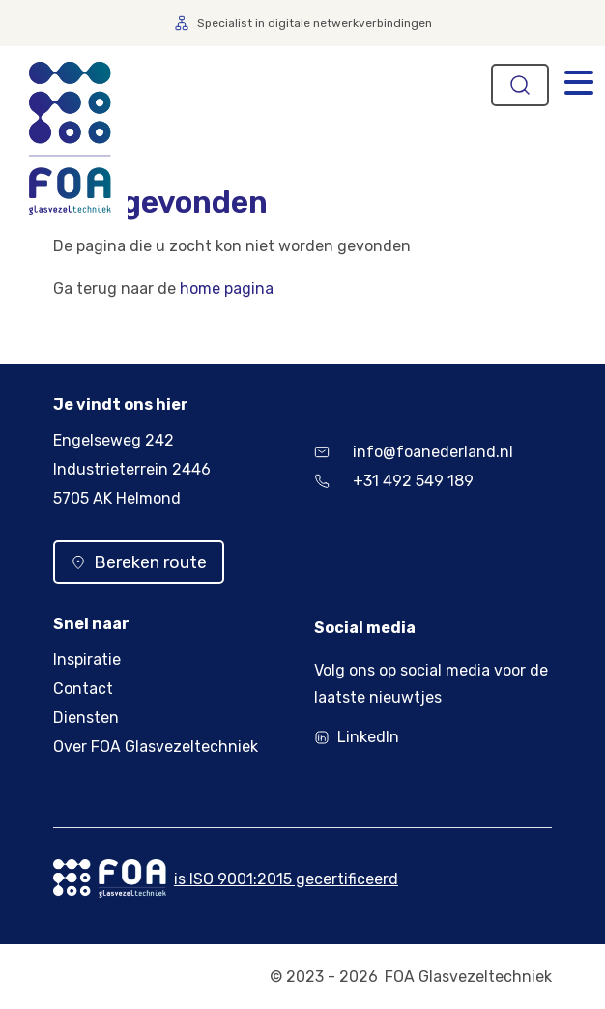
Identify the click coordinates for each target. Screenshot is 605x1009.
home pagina (227, 288)
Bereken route (139, 562)
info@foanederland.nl (413, 452)
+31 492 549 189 (394, 481)
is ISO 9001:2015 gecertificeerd (286, 879)
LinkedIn (368, 737)
